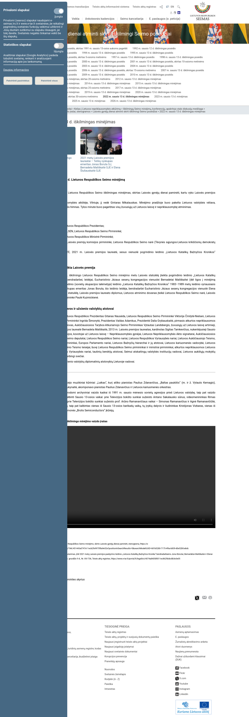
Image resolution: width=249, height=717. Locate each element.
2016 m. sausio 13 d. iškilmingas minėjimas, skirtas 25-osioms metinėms (72, 87)
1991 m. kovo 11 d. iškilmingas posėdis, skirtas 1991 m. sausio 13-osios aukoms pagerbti (81, 48)
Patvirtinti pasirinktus (17, 80)
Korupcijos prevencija (116, 656)
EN (172, 6)
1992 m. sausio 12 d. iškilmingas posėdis (154, 48)
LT (167, 6)
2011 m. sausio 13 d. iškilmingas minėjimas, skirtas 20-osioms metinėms (72, 79)
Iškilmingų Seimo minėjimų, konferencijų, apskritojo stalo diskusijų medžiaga (163, 108)
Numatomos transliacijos (72, 6)
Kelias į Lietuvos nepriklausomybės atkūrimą (97, 108)
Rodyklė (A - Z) (112, 679)
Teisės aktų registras (144, 6)
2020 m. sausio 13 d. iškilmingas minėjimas (158, 92)
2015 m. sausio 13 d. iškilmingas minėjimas (158, 83)
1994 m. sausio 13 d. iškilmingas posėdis (103, 52)
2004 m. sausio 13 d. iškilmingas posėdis (151, 66)
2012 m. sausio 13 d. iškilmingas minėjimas (138, 79)
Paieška (109, 684)
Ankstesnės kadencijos (99, 18)
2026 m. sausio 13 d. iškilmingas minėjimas (133, 101)
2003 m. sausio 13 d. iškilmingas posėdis (103, 66)
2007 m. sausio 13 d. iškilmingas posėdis (182, 70)
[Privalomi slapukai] (59, 11)
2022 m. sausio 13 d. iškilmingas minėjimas (126, 96)
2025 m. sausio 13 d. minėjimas (88, 101)
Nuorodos (110, 669)
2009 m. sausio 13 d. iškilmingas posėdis (103, 74)
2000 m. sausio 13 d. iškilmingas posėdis (103, 61)
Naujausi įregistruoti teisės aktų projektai (126, 641)
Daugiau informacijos (16, 69)
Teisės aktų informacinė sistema (110, 6)
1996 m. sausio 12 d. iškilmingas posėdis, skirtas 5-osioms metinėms (70, 57)
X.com (182, 678)
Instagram (184, 689)
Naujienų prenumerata (187, 651)
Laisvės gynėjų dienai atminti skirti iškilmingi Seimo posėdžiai (125, 111)
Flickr (182, 673)
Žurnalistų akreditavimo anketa (191, 641)
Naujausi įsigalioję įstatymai (119, 646)
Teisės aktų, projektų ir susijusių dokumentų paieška (132, 637)
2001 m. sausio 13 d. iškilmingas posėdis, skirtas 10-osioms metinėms (167, 61)
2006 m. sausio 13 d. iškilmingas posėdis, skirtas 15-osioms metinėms (119, 70)
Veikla (76, 18)
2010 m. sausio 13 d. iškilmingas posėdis (151, 74)
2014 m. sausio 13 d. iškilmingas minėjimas (107, 83)
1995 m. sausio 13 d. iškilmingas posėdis (151, 52)
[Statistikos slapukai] (59, 46)
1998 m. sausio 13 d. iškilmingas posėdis (181, 57)
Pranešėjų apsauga (115, 661)
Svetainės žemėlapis (115, 674)
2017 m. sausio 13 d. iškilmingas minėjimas (138, 87)
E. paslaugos (182, 637)
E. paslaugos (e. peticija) (164, 18)
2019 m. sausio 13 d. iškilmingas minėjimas (107, 92)
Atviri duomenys (183, 646)
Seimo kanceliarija (131, 18)
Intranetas (110, 689)
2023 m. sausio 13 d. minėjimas (171, 96)
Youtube (183, 683)
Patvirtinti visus (49, 80)
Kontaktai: (41, 626)
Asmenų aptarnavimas (187, 632)
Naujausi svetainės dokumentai (121, 651)
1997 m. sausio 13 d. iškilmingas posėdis (133, 57)
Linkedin (183, 694)
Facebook (184, 667)
